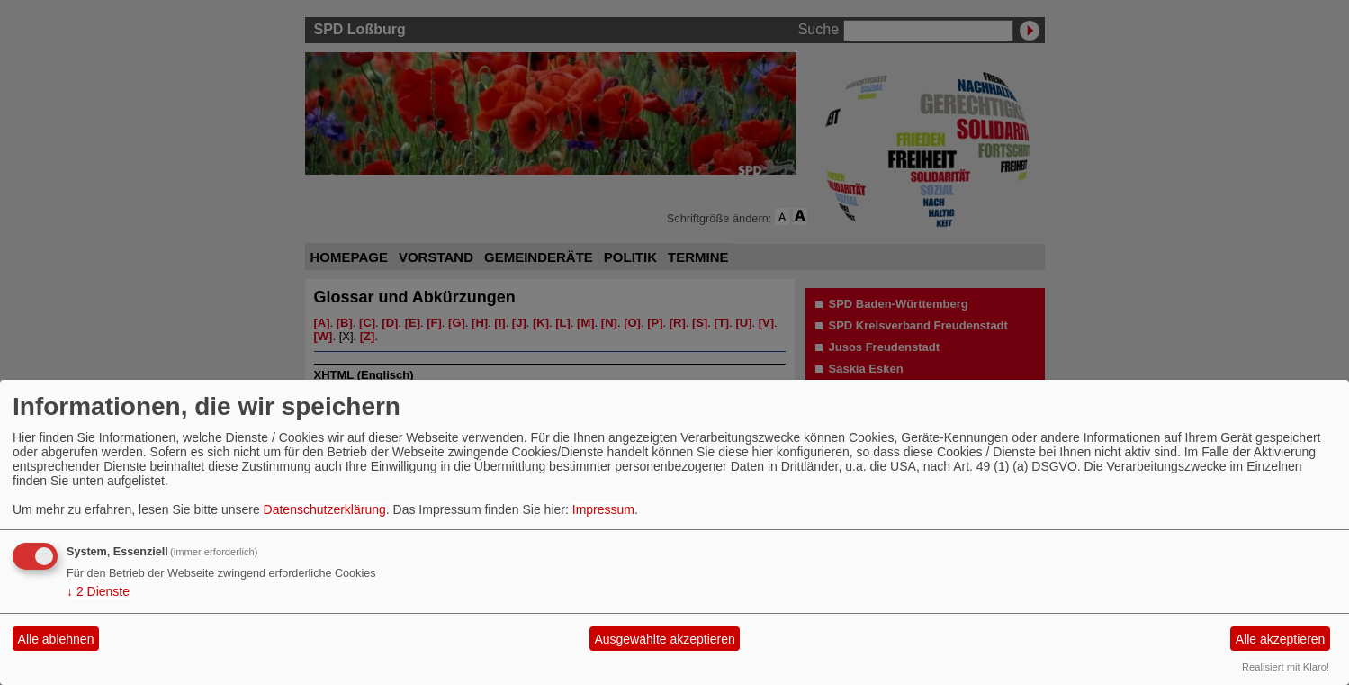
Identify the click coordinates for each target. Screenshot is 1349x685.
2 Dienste (98, 591)
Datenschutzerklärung (325, 509)
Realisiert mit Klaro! (1285, 667)
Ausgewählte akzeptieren (664, 639)
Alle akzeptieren (1281, 639)
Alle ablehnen (56, 639)
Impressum (603, 509)
